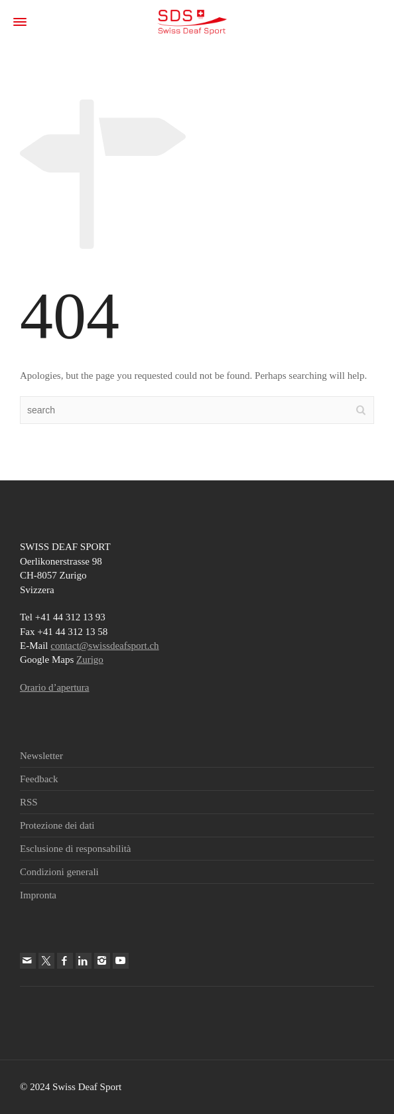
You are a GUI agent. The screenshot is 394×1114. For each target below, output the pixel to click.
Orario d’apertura (55, 687)
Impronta (38, 895)
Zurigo (89, 659)
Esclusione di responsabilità (75, 848)
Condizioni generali (59, 872)
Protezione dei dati (57, 825)
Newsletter (41, 755)
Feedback (39, 779)
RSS (29, 802)
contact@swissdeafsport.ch (104, 645)
